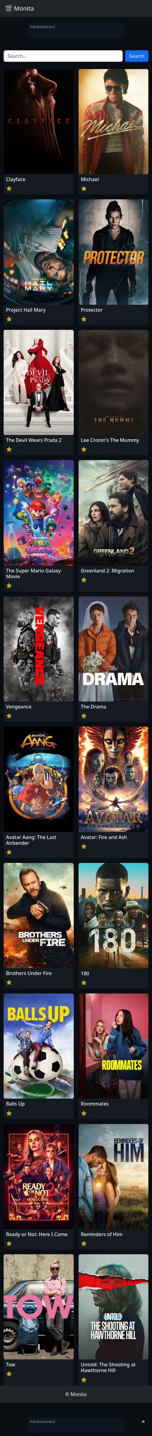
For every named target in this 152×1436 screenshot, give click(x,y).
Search (136, 56)
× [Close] (143, 1421)
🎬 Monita (19, 8)
